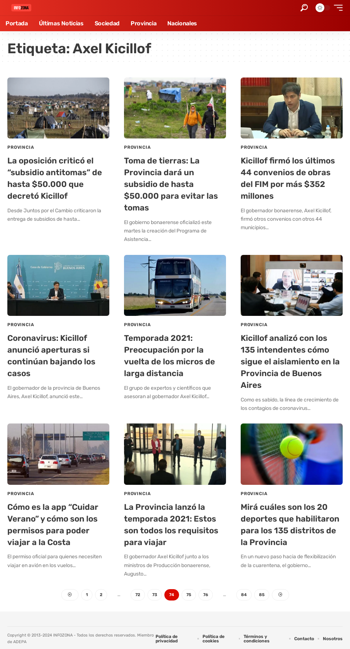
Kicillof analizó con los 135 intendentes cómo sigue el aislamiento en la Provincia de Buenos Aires (290, 360)
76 (207, 592)
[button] (304, 7)
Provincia (20, 147)
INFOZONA (63, 633)
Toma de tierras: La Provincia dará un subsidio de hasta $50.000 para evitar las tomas (174, 183)
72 (136, 592)
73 (154, 592)
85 (264, 592)
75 (189, 592)
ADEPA (19, 639)
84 (246, 592)
